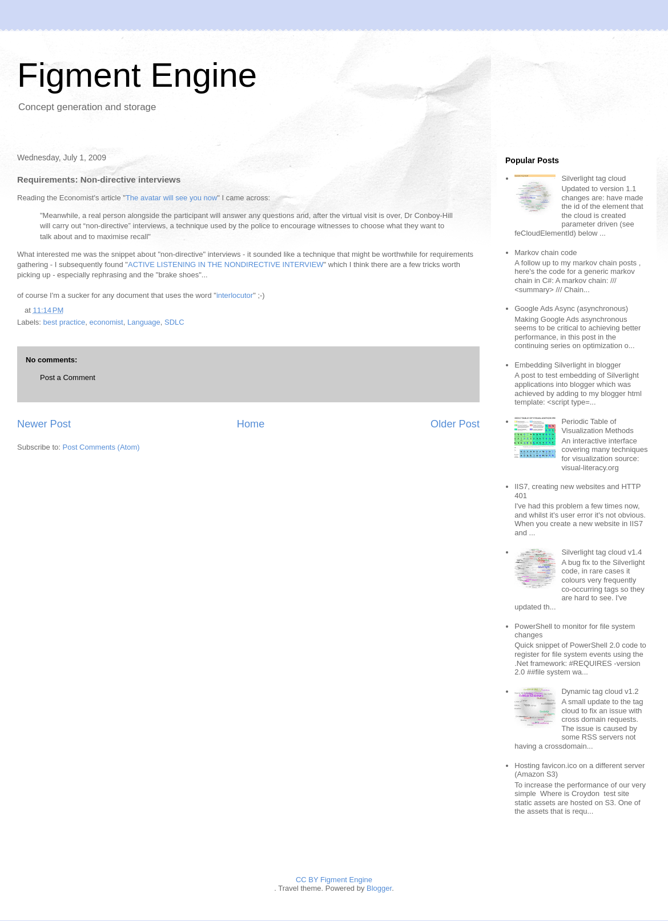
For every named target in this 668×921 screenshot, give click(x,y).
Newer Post (44, 424)
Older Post (455, 424)
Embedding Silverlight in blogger (567, 365)
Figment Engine (137, 75)
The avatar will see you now (171, 197)
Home (251, 424)
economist (106, 322)
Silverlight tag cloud (593, 178)
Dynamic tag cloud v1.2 (599, 691)
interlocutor (234, 295)
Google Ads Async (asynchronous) (571, 308)
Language (143, 322)
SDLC (174, 322)
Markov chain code (545, 252)
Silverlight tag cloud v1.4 (601, 552)
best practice (64, 322)
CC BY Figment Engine (334, 879)
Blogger (379, 888)
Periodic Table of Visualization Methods (597, 426)
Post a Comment (67, 377)
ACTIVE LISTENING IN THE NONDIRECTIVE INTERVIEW (226, 264)
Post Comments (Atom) (101, 447)
